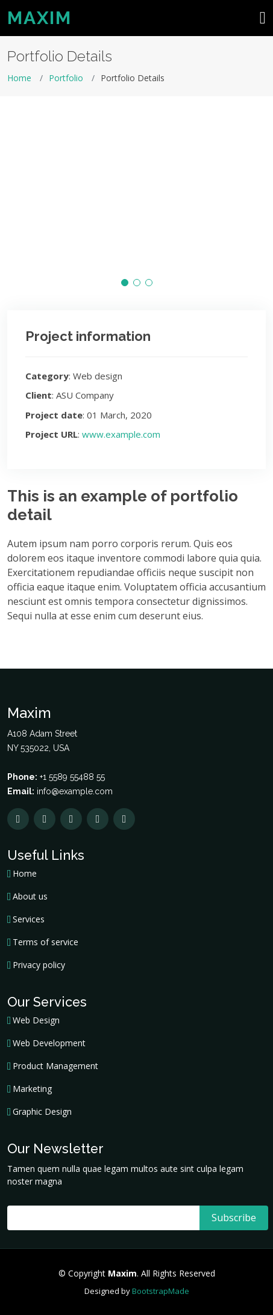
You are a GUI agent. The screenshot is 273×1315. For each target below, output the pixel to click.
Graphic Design (42, 1112)
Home (19, 78)
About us (30, 896)
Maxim (39, 17)
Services (29, 919)
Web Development (49, 1043)
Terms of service (45, 942)
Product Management (55, 1066)
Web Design (36, 1020)
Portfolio (66, 78)
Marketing (32, 1089)
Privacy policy (39, 965)
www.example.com (121, 434)
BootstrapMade (160, 1291)
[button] (124, 282)
